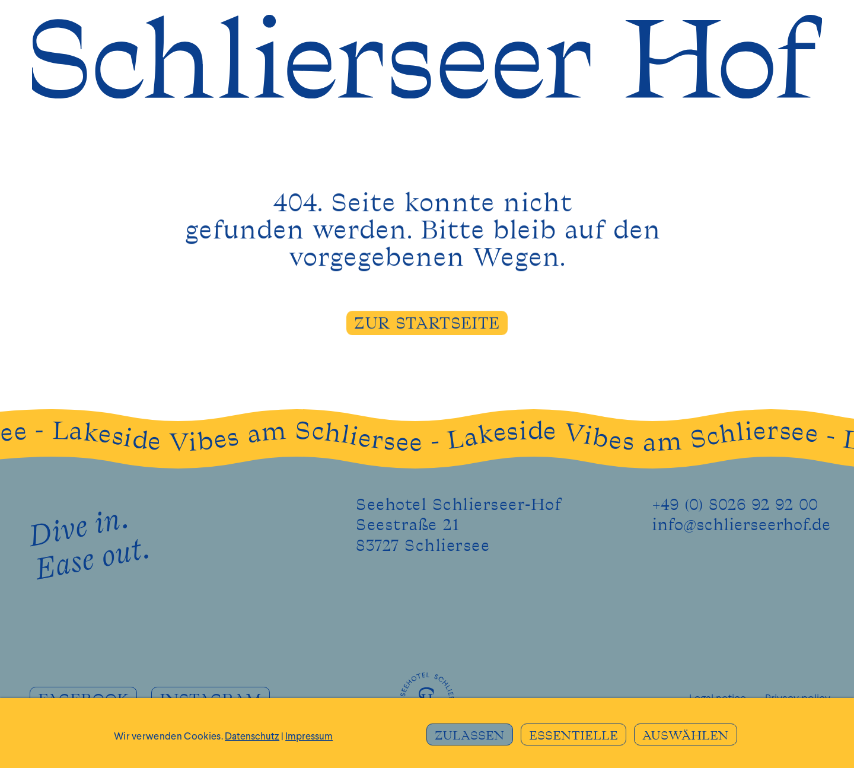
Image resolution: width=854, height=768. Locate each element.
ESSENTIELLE (573, 735)
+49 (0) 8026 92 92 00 (735, 505)
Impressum (309, 737)
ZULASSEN (470, 735)
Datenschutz (252, 737)
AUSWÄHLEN (685, 735)
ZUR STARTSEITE (426, 325)
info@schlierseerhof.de (741, 525)
